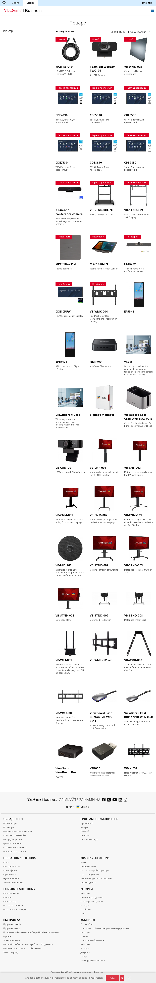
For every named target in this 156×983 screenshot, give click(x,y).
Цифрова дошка (87, 882)
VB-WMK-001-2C (101, 660)
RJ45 (10, 202)
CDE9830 (130, 162)
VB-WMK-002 (133, 660)
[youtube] (115, 800)
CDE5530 (96, 115)
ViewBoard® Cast (68, 415)
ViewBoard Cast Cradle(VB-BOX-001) (138, 417)
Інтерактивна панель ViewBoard (18, 831)
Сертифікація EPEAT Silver (22, 255)
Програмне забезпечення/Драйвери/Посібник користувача (31, 932)
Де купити (85, 952)
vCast (128, 361)
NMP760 (95, 361)
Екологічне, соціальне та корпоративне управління (104, 928)
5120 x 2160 (14, 140)
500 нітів (13, 157)
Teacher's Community (13, 882)
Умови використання (82, 972)
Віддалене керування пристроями (96, 878)
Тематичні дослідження (91, 897)
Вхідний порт (14, 166)
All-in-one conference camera (69, 212)
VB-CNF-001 (98, 468)
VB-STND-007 (99, 615)
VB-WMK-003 (64, 713)
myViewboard (86, 823)
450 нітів (13, 153)
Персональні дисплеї (13, 905)
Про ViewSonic (87, 924)
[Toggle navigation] (152, 10)
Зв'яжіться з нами (11, 940)
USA (112, 977)
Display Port (14, 180)
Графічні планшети (12, 843)
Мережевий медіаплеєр (21, 60)
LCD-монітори (10, 823)
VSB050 (95, 768)
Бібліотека (85, 893)
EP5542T (61, 361)
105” (10, 117)
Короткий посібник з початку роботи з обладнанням (28, 944)
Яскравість (12, 149)
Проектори (8, 827)
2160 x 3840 (14, 131)
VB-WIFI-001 (64, 660)
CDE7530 (62, 162)
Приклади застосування (91, 901)
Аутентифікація (10, 870)
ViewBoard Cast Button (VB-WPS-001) (101, 717)
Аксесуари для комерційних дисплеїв (23, 71)
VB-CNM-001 (64, 515)
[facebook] (104, 800)
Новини (84, 936)
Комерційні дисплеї (18, 42)
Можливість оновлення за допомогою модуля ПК (23, 227)
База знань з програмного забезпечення (22, 948)
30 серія (17, 46)
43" (10, 90)
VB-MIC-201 (64, 565)
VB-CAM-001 (64, 468)
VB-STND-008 (133, 615)
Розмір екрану (15, 86)
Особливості (13, 216)
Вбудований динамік (19, 237)
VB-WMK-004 (99, 311)
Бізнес (30, 2)
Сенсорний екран (11, 866)
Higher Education (11, 878)
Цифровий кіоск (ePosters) (23, 55)
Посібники (85, 909)
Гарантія (7, 936)
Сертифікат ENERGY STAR (22, 251)
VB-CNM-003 (133, 515)
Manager (84, 827)
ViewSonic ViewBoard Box (66, 770)
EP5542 (129, 311)
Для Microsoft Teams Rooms (24, 77)
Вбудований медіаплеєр (21, 233)
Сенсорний (14, 220)
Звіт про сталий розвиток (92, 940)
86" (10, 108)
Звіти (82, 913)
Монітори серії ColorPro (14, 851)
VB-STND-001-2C (101, 210)
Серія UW (18, 51)
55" (10, 95)
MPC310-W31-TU (67, 264)
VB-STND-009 (133, 210)
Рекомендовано (137, 32)
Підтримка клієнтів (12, 924)
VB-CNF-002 (132, 468)
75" (10, 104)
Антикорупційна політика (92, 960)
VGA (10, 175)
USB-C (11, 189)
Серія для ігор (9, 901)
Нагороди (85, 932)
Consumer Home (11, 893)
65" (10, 99)
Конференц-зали (88, 866)
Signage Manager (102, 415)
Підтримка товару (11, 928)
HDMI (11, 171)
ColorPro (7, 897)
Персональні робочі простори (94, 870)
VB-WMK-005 (133, 67)
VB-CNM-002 (98, 515)
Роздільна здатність (19, 126)
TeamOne (84, 835)
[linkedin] (121, 800)
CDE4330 (62, 115)
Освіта (15, 2)
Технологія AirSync (89, 839)
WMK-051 (130, 768)
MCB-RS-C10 (64, 67)
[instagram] (126, 800)
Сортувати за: (118, 31)
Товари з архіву (10, 952)
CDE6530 (130, 115)
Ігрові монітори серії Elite (15, 847)
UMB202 (130, 264)
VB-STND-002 (99, 565)
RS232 (11, 207)
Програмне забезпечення (22, 64)
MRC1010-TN (99, 264)
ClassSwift (84, 831)
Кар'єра (83, 956)
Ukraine (83, 806)
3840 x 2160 (14, 135)
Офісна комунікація (89, 874)
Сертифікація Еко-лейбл (21, 246)
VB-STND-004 (65, 615)
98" (10, 113)
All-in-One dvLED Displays (15, 835)
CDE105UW (63, 311)
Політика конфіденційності (61, 972)
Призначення (14, 37)
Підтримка (146, 2)
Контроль (12, 198)
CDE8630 (96, 162)
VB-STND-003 (133, 565)
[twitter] (109, 800)
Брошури (84, 905)
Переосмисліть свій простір (16, 909)
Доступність (98, 972)
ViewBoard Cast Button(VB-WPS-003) (138, 715)
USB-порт (13, 184)
